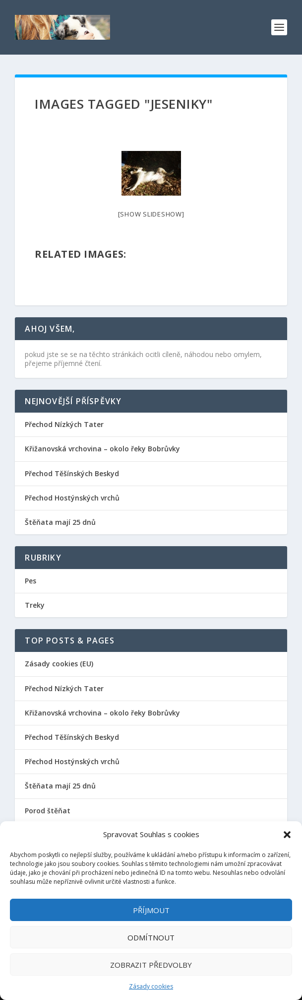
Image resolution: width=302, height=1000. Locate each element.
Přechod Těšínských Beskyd (72, 473)
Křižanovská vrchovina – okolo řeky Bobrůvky (102, 448)
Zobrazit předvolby (151, 965)
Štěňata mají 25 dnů (60, 522)
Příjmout (151, 910)
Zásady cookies (151, 986)
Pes (30, 580)
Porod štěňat (47, 810)
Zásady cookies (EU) (59, 663)
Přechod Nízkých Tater (64, 424)
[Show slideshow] (151, 214)
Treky (35, 605)
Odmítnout (151, 937)
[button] (287, 835)
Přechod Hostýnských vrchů (72, 497)
